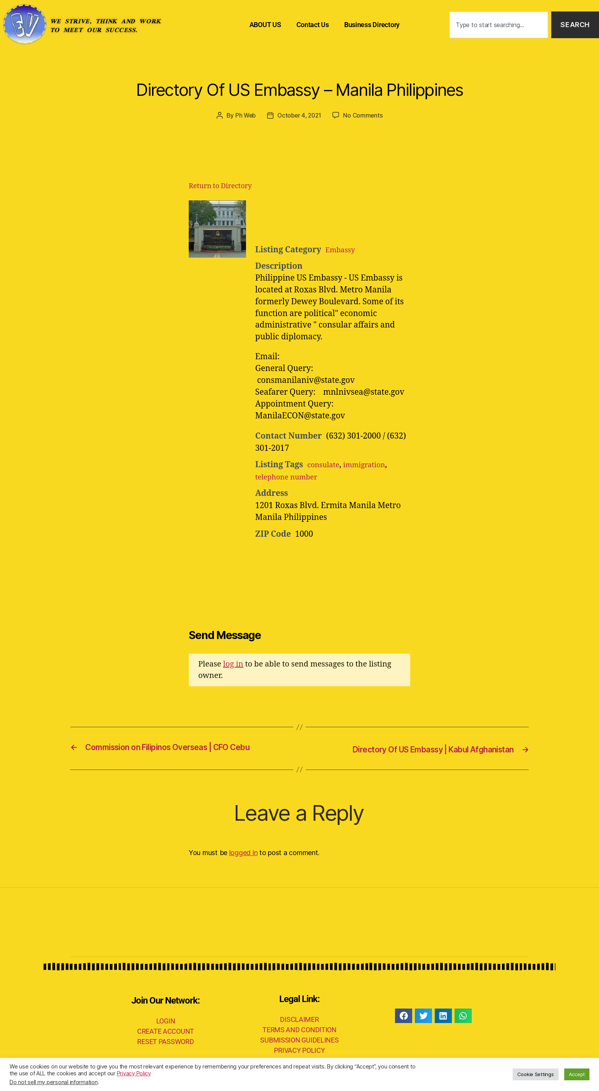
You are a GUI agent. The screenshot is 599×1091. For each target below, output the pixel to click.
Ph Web (243, 115)
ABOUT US (265, 25)
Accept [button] (577, 1074)
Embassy (342, 249)
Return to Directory (220, 186)
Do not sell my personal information (54, 1082)
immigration (372, 465)
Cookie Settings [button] (535, 1074)
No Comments (365, 115)
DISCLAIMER (299, 1019)
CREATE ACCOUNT (165, 1031)
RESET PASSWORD (165, 1041)
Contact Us (312, 25)
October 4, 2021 (299, 115)
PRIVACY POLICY (299, 1050)
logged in (243, 852)
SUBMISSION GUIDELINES (299, 1039)
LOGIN (165, 1021)
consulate (325, 465)
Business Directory (372, 25)
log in (233, 664)
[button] (403, 1015)
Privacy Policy (134, 1073)
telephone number (290, 477)
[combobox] (498, 25)
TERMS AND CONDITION (299, 1029)
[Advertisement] (349, 219)
